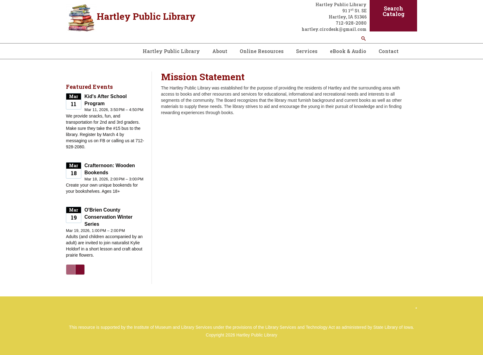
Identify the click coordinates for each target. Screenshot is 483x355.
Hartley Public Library (171, 51)
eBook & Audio (348, 51)
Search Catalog (393, 11)
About (219, 51)
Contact (389, 51)
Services (307, 51)
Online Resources (262, 51)
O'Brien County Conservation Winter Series (108, 217)
